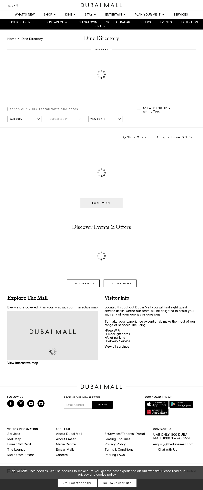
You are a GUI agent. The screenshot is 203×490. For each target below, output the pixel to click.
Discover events (83, 283)
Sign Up (102, 404)
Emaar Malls (65, 449)
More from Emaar (20, 455)
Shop (50, 14)
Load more (101, 203)
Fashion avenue (22, 22)
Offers (145, 22)
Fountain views (57, 22)
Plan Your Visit (150, 14)
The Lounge (16, 449)
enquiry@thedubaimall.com (173, 444)
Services (181, 14)
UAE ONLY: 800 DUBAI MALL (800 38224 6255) (171, 436)
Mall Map (14, 439)
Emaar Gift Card (19, 444)
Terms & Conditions (119, 449)
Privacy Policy (115, 444)
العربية (12, 5)
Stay (90, 14)
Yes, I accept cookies (77, 483)
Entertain (115, 14)
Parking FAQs (115, 455)
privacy (83, 474)
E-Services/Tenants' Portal (125, 434)
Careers (62, 455)
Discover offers (120, 283)
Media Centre (66, 444)
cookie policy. (106, 474)
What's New (25, 14)
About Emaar (66, 439)
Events (166, 22)
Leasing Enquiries (117, 439)
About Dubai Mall (69, 434)
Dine (70, 14)
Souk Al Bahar (118, 22)
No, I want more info (117, 483)
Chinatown (88, 22)
